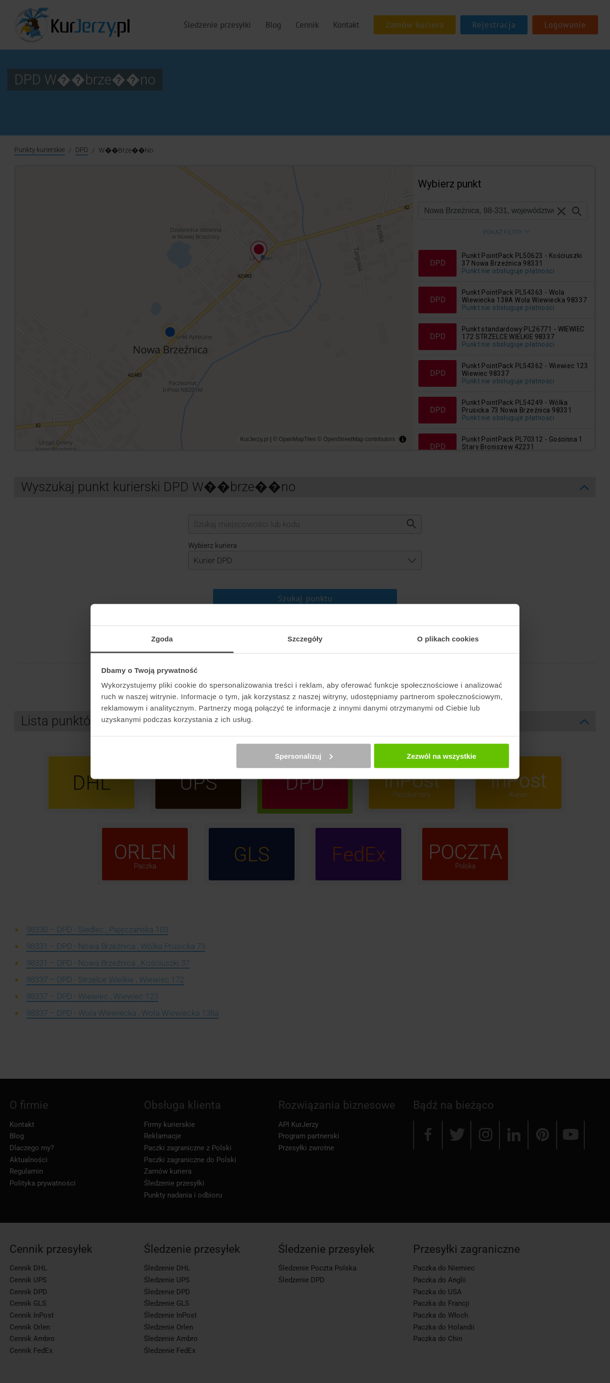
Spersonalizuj (304, 756)
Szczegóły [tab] (304, 639)
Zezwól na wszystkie (441, 756)
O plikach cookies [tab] (447, 639)
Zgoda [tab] (162, 639)
